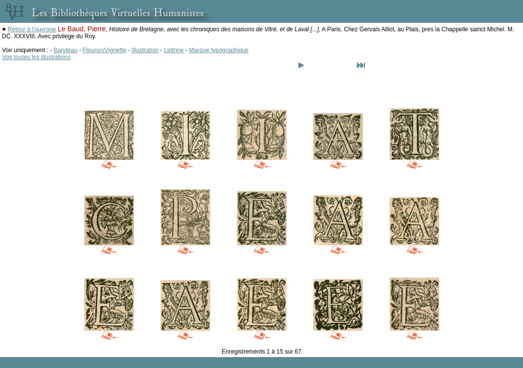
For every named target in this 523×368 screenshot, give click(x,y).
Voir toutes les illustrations (36, 57)
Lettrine (174, 50)
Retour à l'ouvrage (31, 29)
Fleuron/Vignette (104, 50)
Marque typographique (218, 50)
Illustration (145, 50)
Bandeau (65, 50)
